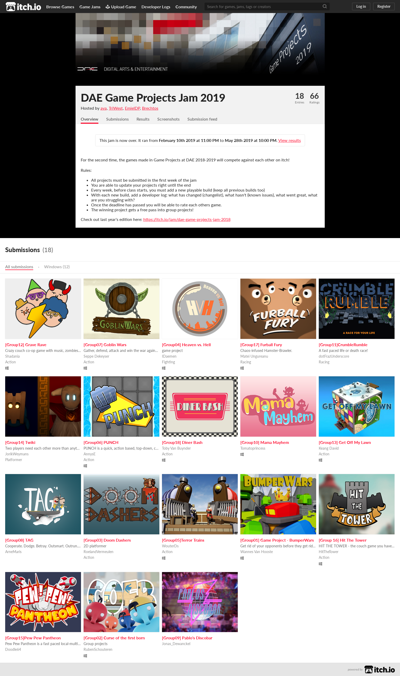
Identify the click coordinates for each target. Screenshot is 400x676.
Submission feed (202, 118)
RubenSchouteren (98, 649)
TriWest (116, 108)
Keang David (329, 448)
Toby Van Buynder (176, 448)
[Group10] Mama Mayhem (264, 442)
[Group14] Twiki (20, 442)
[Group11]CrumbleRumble (343, 344)
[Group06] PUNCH (101, 442)
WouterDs (170, 546)
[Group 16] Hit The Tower (343, 539)
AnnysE (90, 454)
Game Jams (89, 6)
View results (289, 140)
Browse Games (60, 6)
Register (383, 6)
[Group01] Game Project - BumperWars (277, 539)
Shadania (12, 356)
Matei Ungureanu (254, 356)
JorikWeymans (17, 454)
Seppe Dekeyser (96, 356)
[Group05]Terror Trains (183, 539)
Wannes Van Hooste (256, 551)
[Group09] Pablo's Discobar (187, 637)
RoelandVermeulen (98, 551)
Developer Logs (155, 6)
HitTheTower (328, 551)
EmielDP (132, 108)
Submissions (117, 118)
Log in (361, 6)
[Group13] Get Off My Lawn (345, 442)
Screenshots (168, 118)
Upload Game (121, 6)
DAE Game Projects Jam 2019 (153, 97)
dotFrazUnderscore (334, 356)
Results (143, 118)
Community (186, 6)
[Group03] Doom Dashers (107, 539)
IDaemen (169, 356)
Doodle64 (13, 649)
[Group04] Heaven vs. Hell (186, 344)
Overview (89, 118)
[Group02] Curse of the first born (114, 637)
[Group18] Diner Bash (182, 442)
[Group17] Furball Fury (261, 344)
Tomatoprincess (252, 448)
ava (103, 108)
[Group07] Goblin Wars (105, 344)
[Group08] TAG (19, 539)
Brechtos (150, 108)
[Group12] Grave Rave (25, 344)
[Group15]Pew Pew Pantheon (33, 637)
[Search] (325, 6)
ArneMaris (13, 551)
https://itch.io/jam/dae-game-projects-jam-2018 (186, 219)
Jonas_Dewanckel (176, 643)
